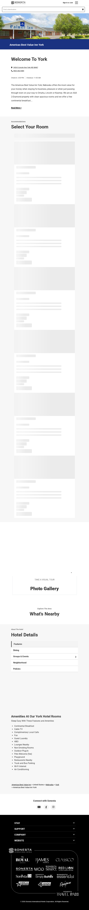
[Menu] (76, 2)
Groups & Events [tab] (45, 656)
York (57, 785)
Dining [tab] (16, 650)
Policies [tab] (16, 669)
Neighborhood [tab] (19, 662)
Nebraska (50, 785)
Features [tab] (18, 644)
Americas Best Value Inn (21, 785)
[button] (43, 9)
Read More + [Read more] (16, 108)
